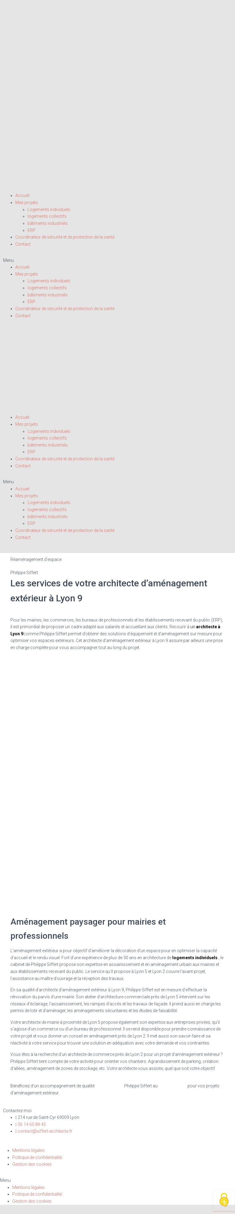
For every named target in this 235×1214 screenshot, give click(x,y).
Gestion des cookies (32, 1164)
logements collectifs (47, 216)
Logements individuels (49, 209)
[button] (117, 260)
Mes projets (26, 202)
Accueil (22, 195)
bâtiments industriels (48, 223)
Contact (23, 244)
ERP (31, 230)
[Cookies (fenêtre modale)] (224, 1200)
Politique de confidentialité (37, 1157)
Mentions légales (28, 1150)
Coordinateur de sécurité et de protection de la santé (64, 237)
